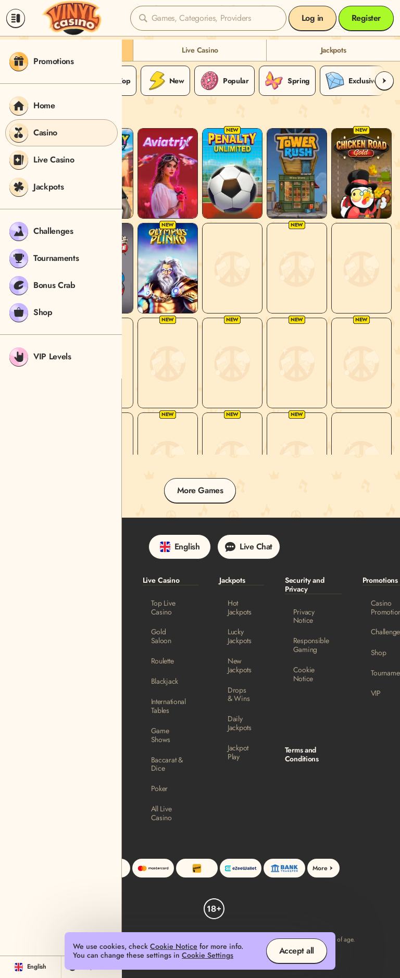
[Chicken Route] (297, 457)
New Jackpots (240, 665)
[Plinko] (232, 363)
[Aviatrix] (168, 173)
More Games (200, 490)
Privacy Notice (304, 616)
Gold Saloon (161, 636)
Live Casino (200, 50)
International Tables (168, 706)
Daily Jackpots (240, 723)
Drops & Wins (238, 695)
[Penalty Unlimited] (232, 173)
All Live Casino (161, 813)
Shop (378, 652)
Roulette (162, 661)
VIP (376, 693)
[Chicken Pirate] (361, 268)
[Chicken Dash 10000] (168, 457)
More (323, 868)
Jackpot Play (238, 752)
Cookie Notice (304, 674)
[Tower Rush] (297, 173)
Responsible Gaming (311, 645)
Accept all (296, 951)
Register (366, 18)
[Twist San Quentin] (297, 363)
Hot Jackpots (240, 608)
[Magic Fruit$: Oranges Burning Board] (361, 363)
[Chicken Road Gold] (361, 173)
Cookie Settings (207, 955)
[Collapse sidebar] (15, 18)
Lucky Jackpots (240, 636)
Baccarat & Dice (167, 764)
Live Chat (248, 547)
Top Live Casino (163, 608)
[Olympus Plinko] (168, 268)
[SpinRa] (361, 457)
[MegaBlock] (168, 363)
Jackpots (333, 50)
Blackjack (164, 681)
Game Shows (161, 735)
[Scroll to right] (384, 80)
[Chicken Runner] (297, 268)
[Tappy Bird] (232, 457)
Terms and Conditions (302, 754)
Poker (159, 788)
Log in (312, 18)
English (180, 547)
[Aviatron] (232, 268)
